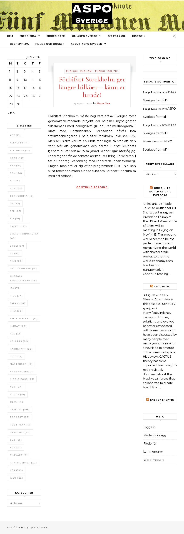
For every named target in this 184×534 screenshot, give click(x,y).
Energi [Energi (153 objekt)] (18, 226)
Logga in (149, 427)
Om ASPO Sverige (85, 36)
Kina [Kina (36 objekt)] (16, 311)
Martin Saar (103, 103)
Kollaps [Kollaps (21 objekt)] (19, 341)
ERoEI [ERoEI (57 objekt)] (17, 246)
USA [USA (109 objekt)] (16, 470)
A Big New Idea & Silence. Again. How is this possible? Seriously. (159, 299)
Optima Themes (38, 527)
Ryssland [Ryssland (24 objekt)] (20, 432)
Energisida (27, 36)
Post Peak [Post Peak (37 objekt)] (21, 425)
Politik (113, 71)
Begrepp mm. (19, 43)
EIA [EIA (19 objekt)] (15, 218)
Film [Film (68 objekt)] (16, 261)
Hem (10, 36)
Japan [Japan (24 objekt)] (17, 303)
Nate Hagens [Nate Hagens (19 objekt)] (22, 371)
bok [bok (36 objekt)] (16, 173)
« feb (11, 113)
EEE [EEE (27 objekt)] (15, 211)
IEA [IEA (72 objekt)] (15, 288)
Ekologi (72, 71)
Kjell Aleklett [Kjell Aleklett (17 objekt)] (24, 318)
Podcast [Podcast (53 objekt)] (19, 417)
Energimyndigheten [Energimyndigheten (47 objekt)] (24, 236)
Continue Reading (92, 187)
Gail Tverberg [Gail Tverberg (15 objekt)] (23, 268)
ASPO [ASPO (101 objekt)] (17, 158)
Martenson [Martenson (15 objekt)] (21, 364)
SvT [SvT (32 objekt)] (16, 447)
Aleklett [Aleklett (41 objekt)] (20, 142)
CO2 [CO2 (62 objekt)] (16, 188)
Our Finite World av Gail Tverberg (160, 192)
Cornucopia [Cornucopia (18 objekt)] (22, 196)
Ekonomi (86, 71)
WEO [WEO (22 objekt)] (16, 478)
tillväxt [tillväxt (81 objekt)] (19, 455)
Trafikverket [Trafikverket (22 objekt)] (23, 462)
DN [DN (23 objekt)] (15, 203)
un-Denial (162, 286)
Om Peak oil (117, 36)
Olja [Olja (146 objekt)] (17, 402)
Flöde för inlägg (154, 435)
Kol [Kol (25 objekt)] (16, 333)
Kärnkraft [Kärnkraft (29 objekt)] (21, 349)
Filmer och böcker (49, 43)
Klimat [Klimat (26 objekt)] (18, 326)
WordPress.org (154, 459)
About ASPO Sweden (86, 43)
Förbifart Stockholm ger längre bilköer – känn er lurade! (92, 87)
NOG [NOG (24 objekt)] (16, 387)
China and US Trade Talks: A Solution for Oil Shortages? (159, 208)
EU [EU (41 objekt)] (14, 253)
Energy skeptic (162, 400)
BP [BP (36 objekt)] (15, 180)
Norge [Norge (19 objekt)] (17, 394)
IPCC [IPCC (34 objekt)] (16, 296)
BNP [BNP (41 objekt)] (15, 165)
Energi (100, 71)
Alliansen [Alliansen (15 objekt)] (20, 150)
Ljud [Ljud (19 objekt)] (16, 356)
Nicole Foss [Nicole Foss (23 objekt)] (22, 379)
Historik (138, 36)
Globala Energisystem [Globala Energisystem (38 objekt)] (23, 278)
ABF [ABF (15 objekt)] (15, 135)
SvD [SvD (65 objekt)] (16, 440)
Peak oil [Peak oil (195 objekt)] (20, 409)
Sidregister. (56, 36)
